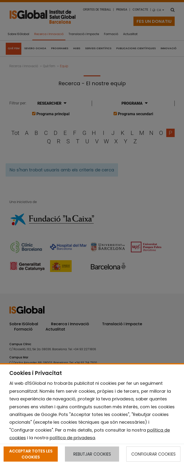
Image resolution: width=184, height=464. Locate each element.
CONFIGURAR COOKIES (153, 454)
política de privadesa (72, 438)
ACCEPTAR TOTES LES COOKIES (30, 454)
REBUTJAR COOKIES (92, 454)
